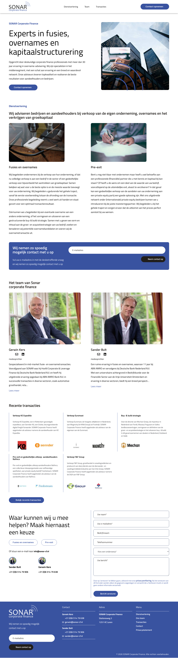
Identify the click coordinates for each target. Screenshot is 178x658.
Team (87, 6)
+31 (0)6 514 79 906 (19, 572)
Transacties (101, 6)
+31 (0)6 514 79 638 (48, 572)
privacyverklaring (143, 580)
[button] (23, 542)
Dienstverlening (71, 6)
